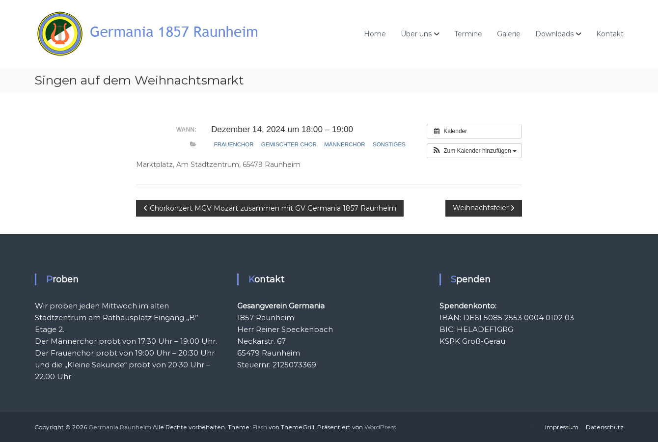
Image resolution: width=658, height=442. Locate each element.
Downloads (554, 33)
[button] (474, 151)
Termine (468, 33)
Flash (259, 427)
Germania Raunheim (119, 427)
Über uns (416, 33)
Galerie (509, 33)
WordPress (380, 427)
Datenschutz (605, 427)
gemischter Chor (289, 144)
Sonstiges (389, 144)
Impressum (561, 427)
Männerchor (344, 144)
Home (375, 33)
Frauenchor (234, 144)
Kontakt (610, 33)
